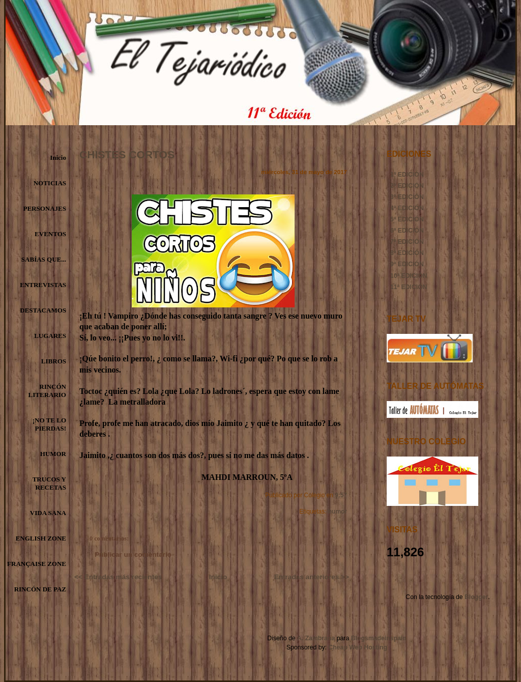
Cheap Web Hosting (357, 647)
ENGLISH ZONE (41, 538)
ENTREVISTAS (43, 285)
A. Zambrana (316, 638)
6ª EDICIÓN (407, 230)
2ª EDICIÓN (407, 185)
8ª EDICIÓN (407, 253)
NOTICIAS (50, 183)
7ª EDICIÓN (407, 241)
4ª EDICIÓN (407, 208)
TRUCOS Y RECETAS (49, 483)
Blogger (476, 597)
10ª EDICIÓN (408, 275)
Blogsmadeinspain (377, 638)
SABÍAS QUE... (43, 259)
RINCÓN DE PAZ (40, 589)
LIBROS (53, 361)
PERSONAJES (44, 208)
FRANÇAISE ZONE (36, 563)
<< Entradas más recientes (118, 577)
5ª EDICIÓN (407, 219)
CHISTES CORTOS (127, 154)
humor (337, 511)
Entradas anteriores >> (311, 577)
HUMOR (53, 454)
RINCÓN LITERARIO (47, 391)
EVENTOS (50, 234)
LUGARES (50, 335)
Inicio (58, 157)
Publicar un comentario (133, 554)
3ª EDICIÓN (407, 197)
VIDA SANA (48, 513)
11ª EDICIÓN (408, 287)
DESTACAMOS (43, 310)
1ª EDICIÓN (407, 174)
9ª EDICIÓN (407, 264)
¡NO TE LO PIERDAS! (49, 424)
